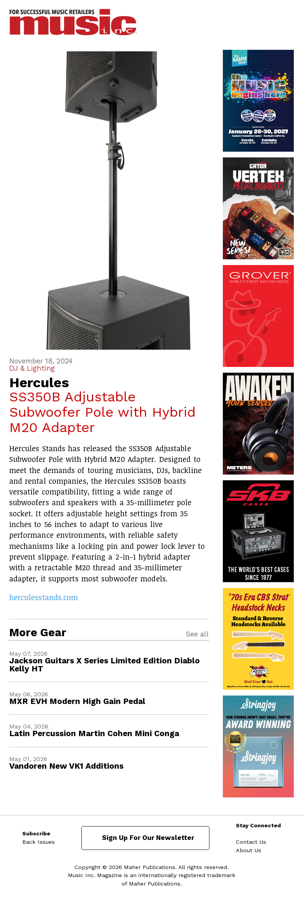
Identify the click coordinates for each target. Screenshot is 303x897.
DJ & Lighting (32, 368)
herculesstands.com (43, 597)
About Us (248, 850)
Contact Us (251, 842)
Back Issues (38, 842)
